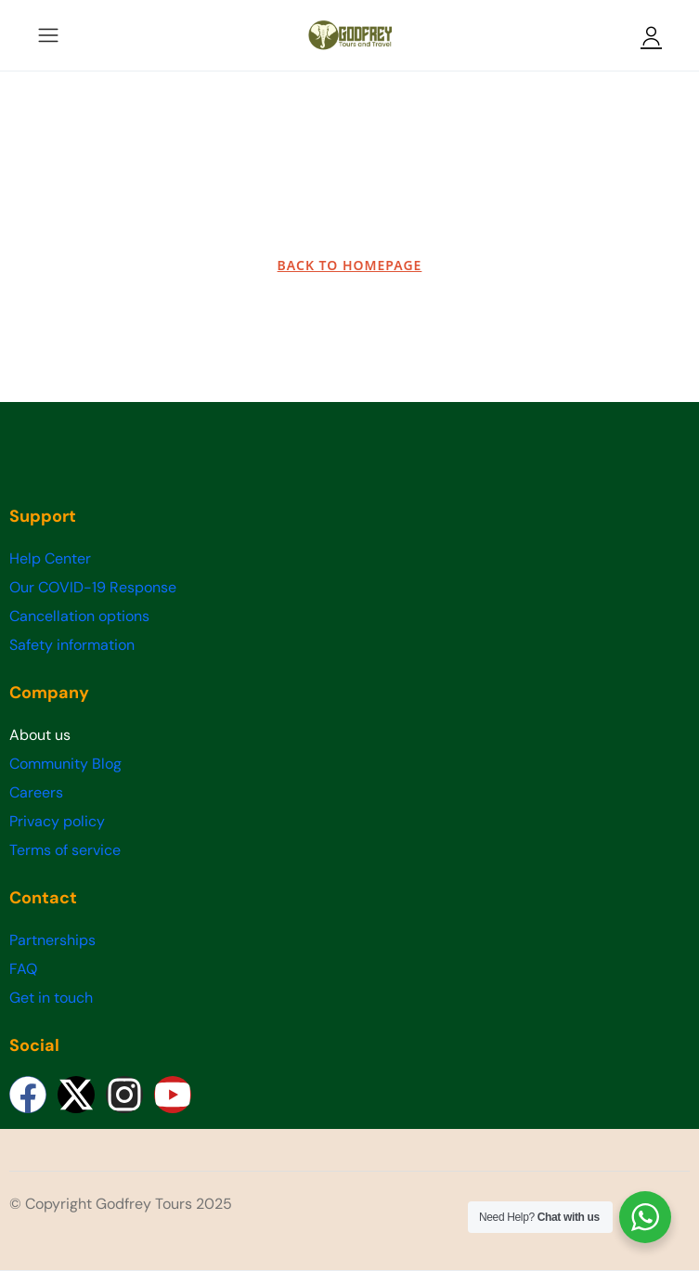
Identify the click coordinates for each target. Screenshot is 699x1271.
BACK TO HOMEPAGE (350, 265)
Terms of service (65, 850)
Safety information (72, 645)
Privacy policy (57, 821)
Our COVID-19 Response (92, 587)
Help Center (50, 558)
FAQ (23, 969)
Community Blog (65, 763)
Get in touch (51, 997)
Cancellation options (79, 616)
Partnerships (52, 940)
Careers (36, 792)
